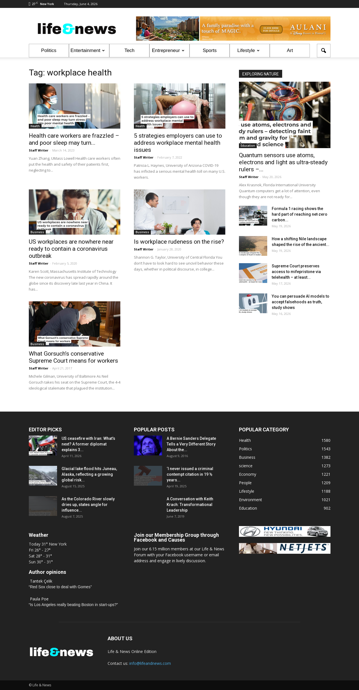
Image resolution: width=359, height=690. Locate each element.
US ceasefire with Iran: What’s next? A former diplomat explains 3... (88, 444)
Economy (247, 474)
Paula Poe (39, 599)
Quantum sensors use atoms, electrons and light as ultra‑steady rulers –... (283, 162)
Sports (210, 50)
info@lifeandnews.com (150, 663)
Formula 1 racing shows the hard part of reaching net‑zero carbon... (300, 214)
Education (248, 146)
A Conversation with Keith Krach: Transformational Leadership (190, 504)
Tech (129, 50)
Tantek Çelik (41, 581)
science (246, 465)
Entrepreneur (168, 50)
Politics (48, 50)
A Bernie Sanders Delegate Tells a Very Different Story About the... (191, 444)
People (245, 482)
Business (37, 232)
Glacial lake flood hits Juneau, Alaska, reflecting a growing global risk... (89, 474)
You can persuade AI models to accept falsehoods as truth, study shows (300, 302)
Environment (250, 499)
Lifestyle (248, 50)
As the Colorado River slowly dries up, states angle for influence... (88, 504)
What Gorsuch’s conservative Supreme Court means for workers (73, 357)
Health (35, 126)
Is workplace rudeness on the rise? (179, 241)
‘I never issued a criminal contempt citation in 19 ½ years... (190, 474)
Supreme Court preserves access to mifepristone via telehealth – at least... (296, 272)
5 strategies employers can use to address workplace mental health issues (178, 142)
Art (290, 50)
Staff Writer (38, 150)
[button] (323, 50)
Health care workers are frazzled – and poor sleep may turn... (74, 139)
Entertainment (88, 50)
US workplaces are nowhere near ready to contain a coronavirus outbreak (71, 248)
